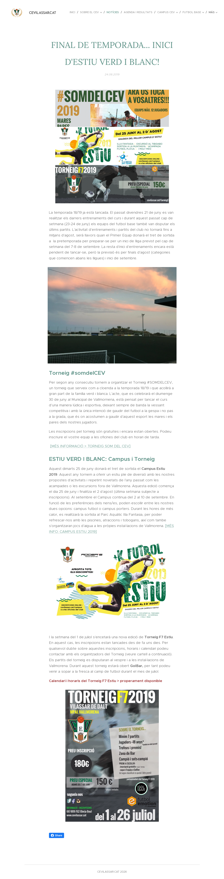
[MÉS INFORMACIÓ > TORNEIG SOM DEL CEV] (90, 446)
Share (56, 835)
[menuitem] (73, 12)
